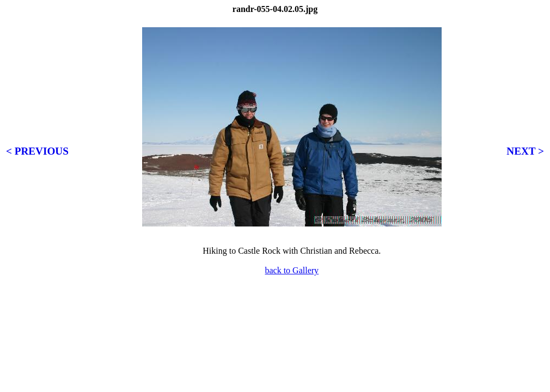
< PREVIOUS (37, 151)
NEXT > (525, 151)
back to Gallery (292, 270)
